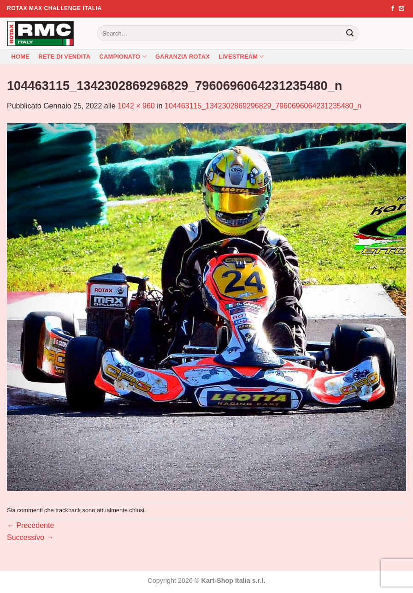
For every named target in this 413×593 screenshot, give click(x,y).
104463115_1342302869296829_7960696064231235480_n (263, 106)
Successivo (30, 537)
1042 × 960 (136, 106)
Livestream (241, 56)
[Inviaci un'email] (401, 9)
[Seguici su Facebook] (392, 9)
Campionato (123, 56)
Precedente (30, 525)
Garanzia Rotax (182, 56)
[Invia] (350, 33)
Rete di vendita (64, 56)
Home (21, 56)
